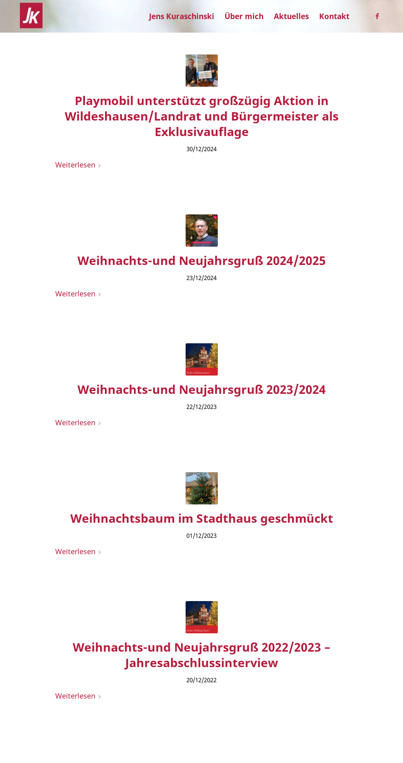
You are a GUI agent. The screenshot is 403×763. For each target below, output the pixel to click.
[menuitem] (181, 16)
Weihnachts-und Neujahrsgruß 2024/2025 (202, 260)
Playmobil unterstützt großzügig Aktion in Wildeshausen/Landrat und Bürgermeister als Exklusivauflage (202, 116)
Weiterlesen (79, 164)
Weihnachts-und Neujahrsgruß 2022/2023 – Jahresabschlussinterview (201, 655)
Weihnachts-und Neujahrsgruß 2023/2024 (202, 389)
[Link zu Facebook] (377, 16)
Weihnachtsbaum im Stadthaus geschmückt (201, 518)
